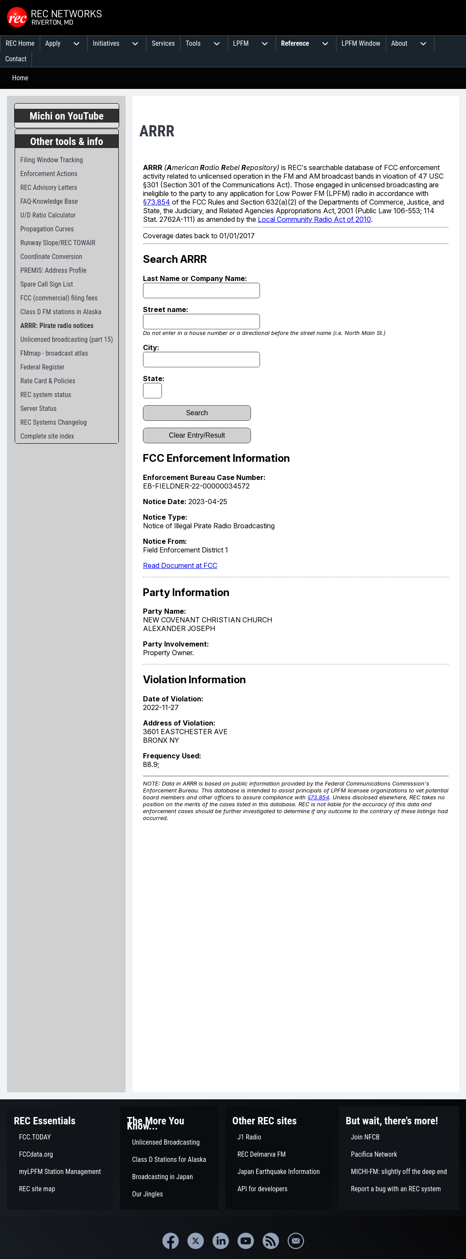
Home (20, 78)
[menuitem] (20, 43)
